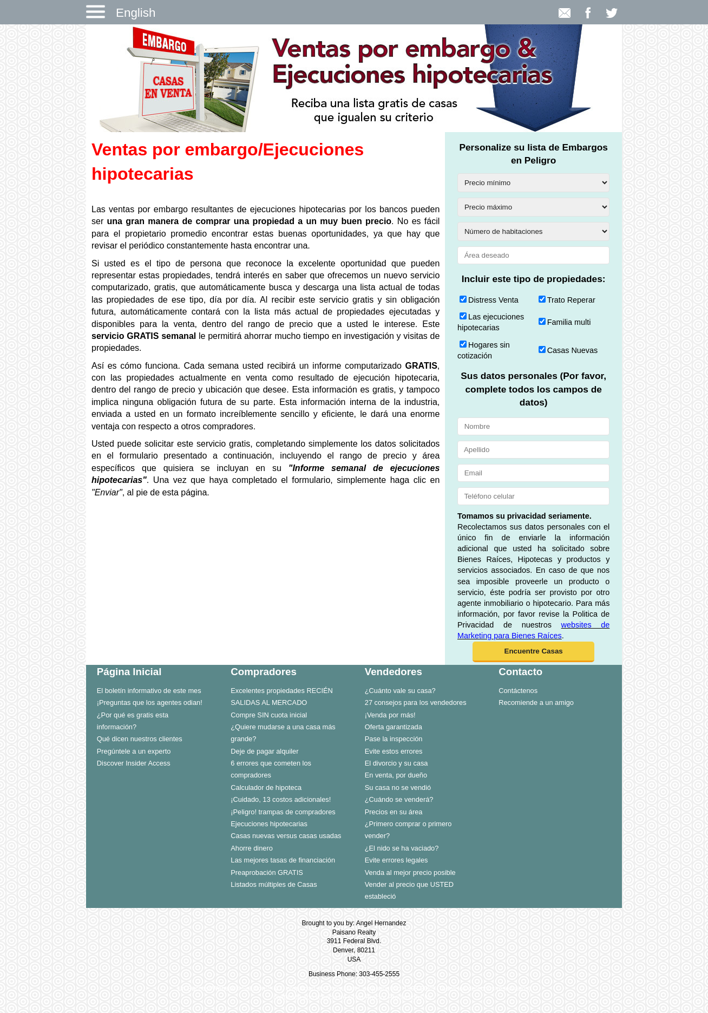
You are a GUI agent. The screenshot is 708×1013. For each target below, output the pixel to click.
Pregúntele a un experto (134, 751)
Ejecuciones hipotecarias (269, 824)
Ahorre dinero (252, 848)
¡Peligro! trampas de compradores (283, 812)
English (135, 12)
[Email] (533, 473)
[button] (533, 652)
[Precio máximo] (533, 207)
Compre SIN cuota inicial (269, 715)
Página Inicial (129, 671)
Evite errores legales (396, 860)
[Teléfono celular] (533, 496)
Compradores (264, 671)
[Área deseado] (533, 255)
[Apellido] (533, 450)
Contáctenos (518, 691)
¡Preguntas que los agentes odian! (149, 702)
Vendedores (393, 671)
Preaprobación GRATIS (267, 872)
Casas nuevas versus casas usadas (286, 836)
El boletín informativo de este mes (149, 691)
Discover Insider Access (134, 763)
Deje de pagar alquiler (264, 751)
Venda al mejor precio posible (410, 872)
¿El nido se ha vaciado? (402, 848)
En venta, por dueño (396, 775)
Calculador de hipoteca (266, 787)
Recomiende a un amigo (536, 702)
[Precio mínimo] (533, 182)
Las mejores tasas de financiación (283, 860)
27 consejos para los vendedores (416, 702)
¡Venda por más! (390, 715)
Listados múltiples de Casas (274, 884)
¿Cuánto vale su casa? (400, 691)
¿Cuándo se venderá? (399, 799)
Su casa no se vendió (398, 787)
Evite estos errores (394, 751)
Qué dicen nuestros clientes (139, 739)
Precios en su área (394, 812)
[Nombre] (533, 426)
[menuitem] (153, 690)
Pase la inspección (394, 739)
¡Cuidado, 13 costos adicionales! (281, 799)
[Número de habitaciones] (533, 231)
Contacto (520, 671)
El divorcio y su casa (396, 763)
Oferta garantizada (393, 727)
